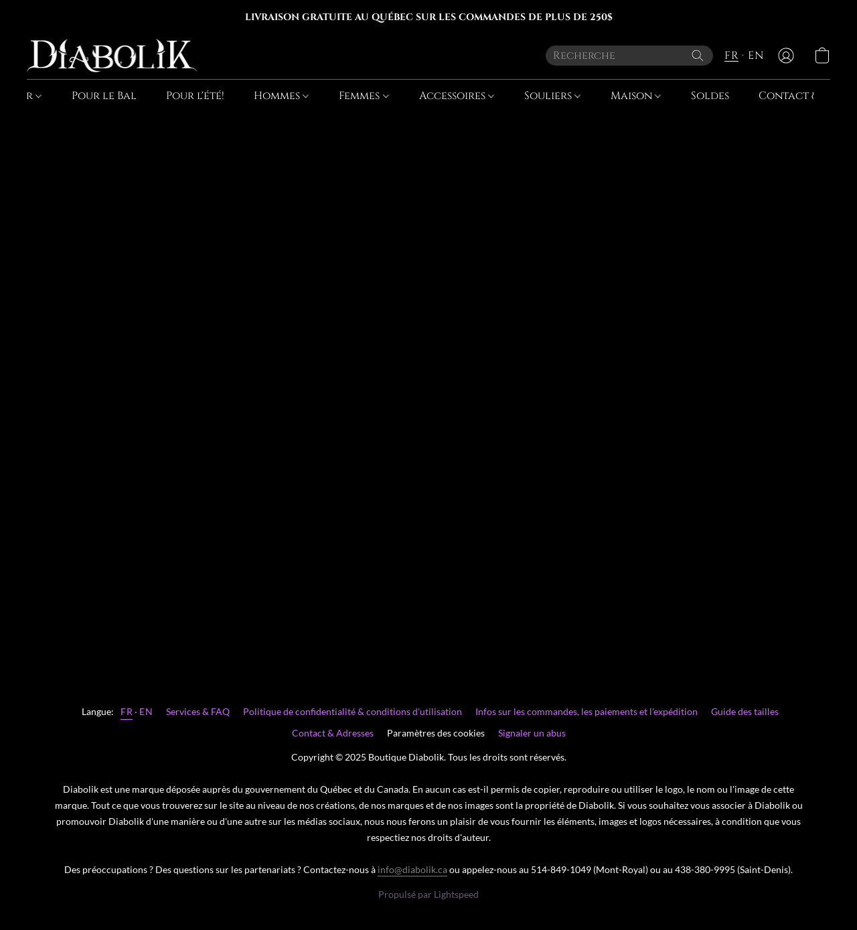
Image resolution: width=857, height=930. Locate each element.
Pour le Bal (104, 95)
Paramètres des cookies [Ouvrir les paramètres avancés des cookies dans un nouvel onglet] (436, 733)
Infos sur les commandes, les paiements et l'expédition (586, 711)
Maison (636, 95)
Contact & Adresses (333, 733)
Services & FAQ (198, 711)
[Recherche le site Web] (698, 55)
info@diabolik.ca (412, 869)
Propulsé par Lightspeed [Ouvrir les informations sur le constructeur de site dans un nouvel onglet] (428, 894)
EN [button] (755, 55)
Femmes (363, 95)
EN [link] (146, 711)
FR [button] (731, 55)
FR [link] (127, 711)
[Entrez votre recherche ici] (629, 56)
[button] (112, 55)
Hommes (281, 95)
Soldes (710, 95)
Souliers (552, 95)
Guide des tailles (745, 711)
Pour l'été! (195, 95)
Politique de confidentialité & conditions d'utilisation (352, 711)
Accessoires (456, 95)
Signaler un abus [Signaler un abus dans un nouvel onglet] (532, 733)
